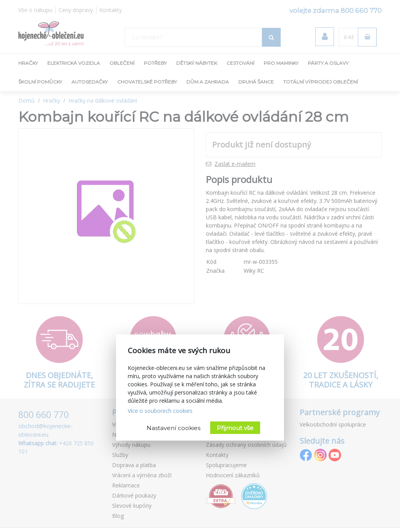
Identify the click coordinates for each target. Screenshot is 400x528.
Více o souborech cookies (160, 410)
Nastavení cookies (173, 428)
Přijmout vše (235, 428)
